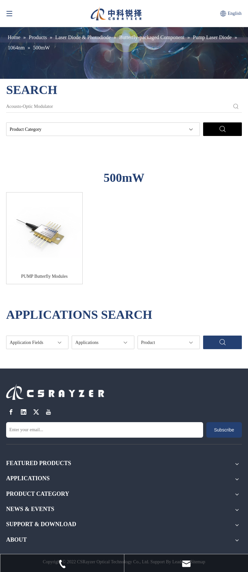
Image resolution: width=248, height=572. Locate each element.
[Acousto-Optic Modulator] (118, 106)
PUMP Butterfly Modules (44, 276)
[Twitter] (36, 412)
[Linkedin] (23, 412)
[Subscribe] (224, 430)
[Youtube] (48, 412)
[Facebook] (11, 412)
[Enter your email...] (104, 430)
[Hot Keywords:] (236, 106)
